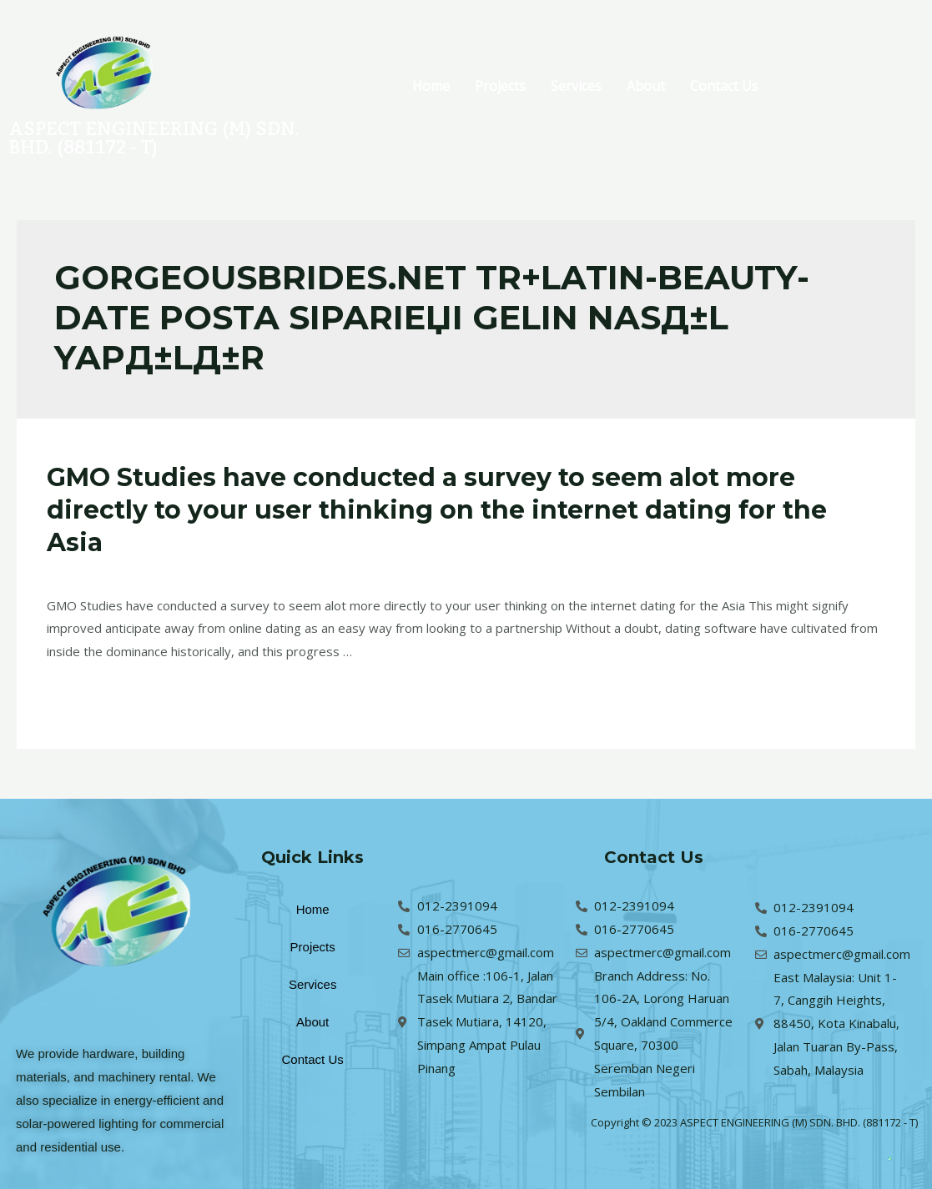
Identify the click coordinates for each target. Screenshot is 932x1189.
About (646, 86)
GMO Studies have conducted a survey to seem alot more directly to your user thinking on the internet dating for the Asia (437, 510)
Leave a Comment (99, 572)
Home (431, 86)
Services (576, 86)
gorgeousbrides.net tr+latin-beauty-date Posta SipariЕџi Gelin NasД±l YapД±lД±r (397, 572)
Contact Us (724, 86)
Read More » (84, 694)
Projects (500, 86)
